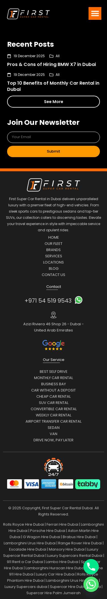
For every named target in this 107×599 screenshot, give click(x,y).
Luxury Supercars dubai (26, 586)
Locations (53, 262)
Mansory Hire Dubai (67, 549)
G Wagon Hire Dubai (41, 537)
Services (53, 256)
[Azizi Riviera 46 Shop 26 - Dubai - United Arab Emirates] (53, 315)
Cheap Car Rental (53, 396)
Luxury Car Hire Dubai (55, 574)
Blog (53, 268)
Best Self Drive (54, 371)
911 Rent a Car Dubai (25, 561)
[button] (95, 13)
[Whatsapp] (91, 584)
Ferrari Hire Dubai (62, 524)
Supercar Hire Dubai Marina (75, 586)
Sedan (54, 427)
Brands (53, 250)
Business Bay (53, 384)
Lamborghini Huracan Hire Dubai (55, 568)
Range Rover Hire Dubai (80, 543)
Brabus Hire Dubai (79, 537)
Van (53, 434)
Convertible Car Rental (54, 409)
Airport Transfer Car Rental (53, 421)
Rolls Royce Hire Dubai (23, 524)
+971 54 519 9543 (48, 301)
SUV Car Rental (53, 402)
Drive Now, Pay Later (53, 440)
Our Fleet (53, 243)
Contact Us (53, 274)
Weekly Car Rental (53, 415)
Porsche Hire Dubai (47, 530)
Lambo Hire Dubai (62, 561)
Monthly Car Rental (53, 377)
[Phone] (91, 566)
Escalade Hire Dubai (27, 549)
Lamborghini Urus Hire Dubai (30, 543)
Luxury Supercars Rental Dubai (74, 555)
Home (53, 237)
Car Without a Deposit (53, 390)
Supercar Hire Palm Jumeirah (53, 593)
